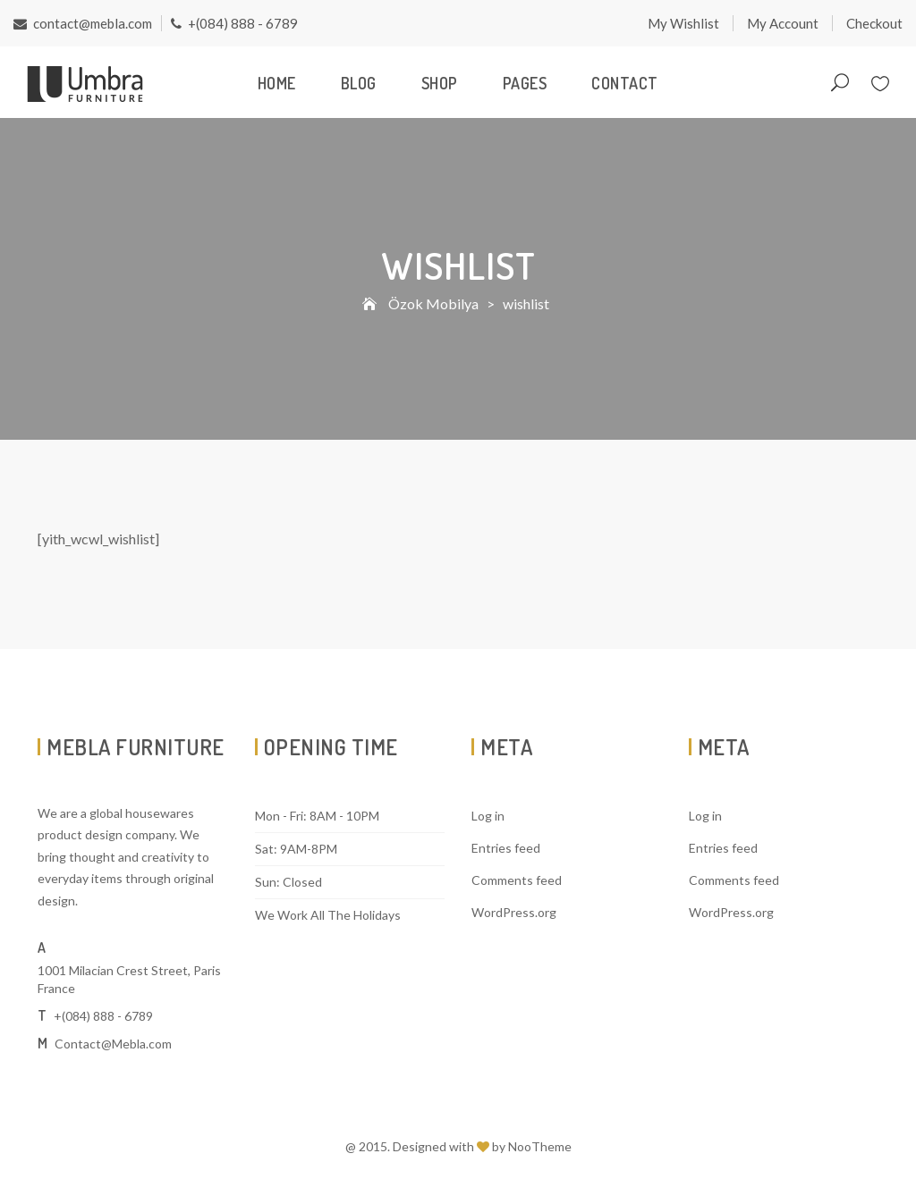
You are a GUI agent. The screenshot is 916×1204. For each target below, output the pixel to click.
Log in (488, 815)
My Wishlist (683, 23)
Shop (439, 83)
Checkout (874, 23)
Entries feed (505, 847)
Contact (624, 83)
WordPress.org (513, 912)
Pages (525, 83)
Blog (359, 83)
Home (277, 83)
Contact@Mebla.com (113, 1043)
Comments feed (516, 880)
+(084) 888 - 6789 (234, 23)
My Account (782, 23)
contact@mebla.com (82, 23)
